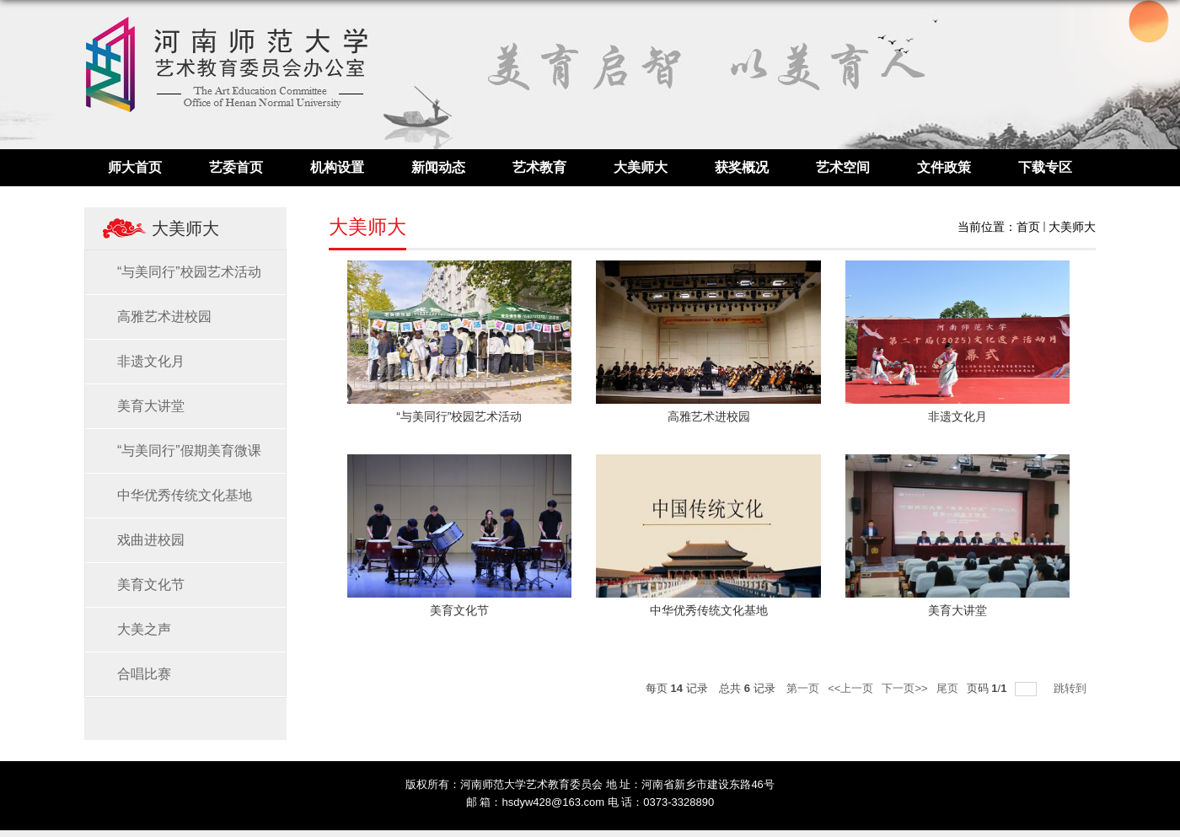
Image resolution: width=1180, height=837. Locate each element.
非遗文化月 (957, 416)
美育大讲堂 (957, 610)
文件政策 (944, 167)
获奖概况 (742, 167)
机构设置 (337, 167)
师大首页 (135, 167)
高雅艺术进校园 (709, 416)
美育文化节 (459, 610)
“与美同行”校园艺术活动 (459, 416)
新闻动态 (438, 167)
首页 (1028, 226)
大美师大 (641, 167)
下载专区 (1045, 167)
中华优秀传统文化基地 (709, 610)
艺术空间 (843, 167)
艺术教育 (539, 167)
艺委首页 (236, 167)
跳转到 (1072, 688)
